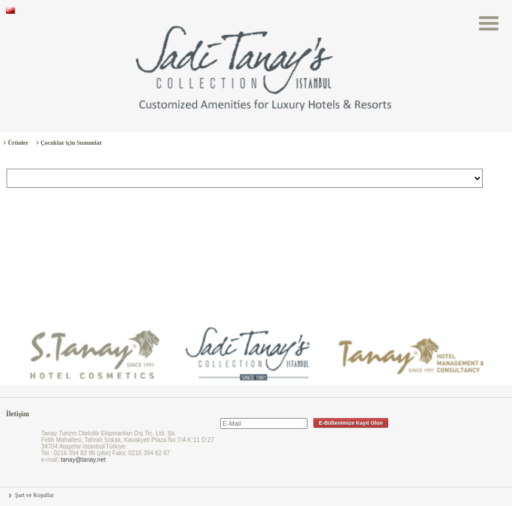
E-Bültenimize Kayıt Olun (351, 423)
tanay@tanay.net (82, 459)
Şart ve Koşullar (34, 495)
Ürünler (18, 142)
